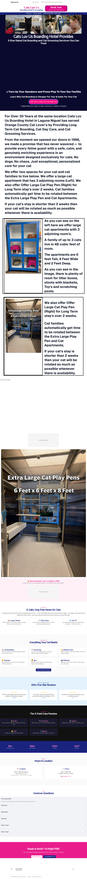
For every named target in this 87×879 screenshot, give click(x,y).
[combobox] (73, 869)
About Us (29, 13)
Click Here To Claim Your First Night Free (43, 102)
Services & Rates (37, 13)
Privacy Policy (19, 868)
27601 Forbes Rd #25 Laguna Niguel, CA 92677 (51, 2)
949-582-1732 (35, 2)
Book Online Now (36, 856)
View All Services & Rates (43, 670)
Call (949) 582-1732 (49, 856)
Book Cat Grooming (48, 13)
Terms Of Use (19, 870)
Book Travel (57, 13)
